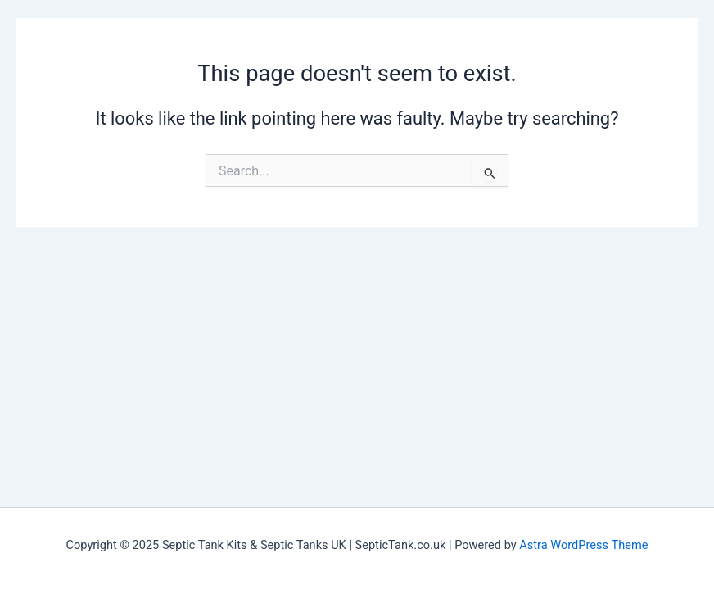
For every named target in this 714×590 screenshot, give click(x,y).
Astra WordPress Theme (583, 545)
